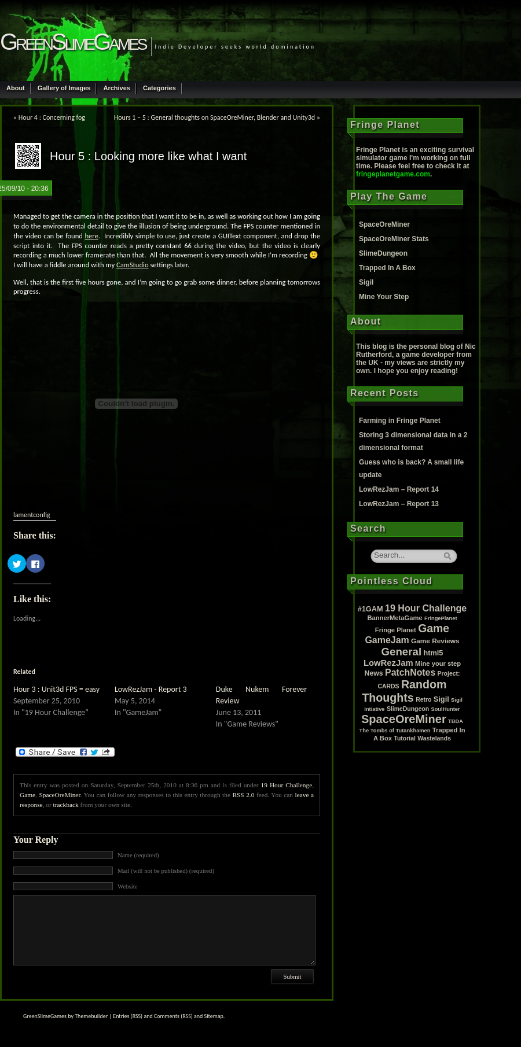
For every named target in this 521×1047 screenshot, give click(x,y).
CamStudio (132, 264)
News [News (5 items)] (374, 673)
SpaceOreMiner (59, 794)
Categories (159, 87)
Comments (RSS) (173, 1016)
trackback (66, 804)
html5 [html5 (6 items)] (433, 652)
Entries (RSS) (127, 1016)
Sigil (366, 282)
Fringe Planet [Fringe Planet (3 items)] (395, 629)
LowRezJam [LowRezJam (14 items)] (388, 663)
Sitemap (213, 1016)
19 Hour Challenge (287, 784)
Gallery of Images (64, 87)
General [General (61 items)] (401, 652)
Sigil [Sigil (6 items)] (441, 699)
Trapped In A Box (387, 268)
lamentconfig (31, 515)
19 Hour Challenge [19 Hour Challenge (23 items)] (426, 608)
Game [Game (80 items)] (433, 628)
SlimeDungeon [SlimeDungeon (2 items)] (408, 709)
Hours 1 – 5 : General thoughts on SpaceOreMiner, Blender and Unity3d (214, 117)
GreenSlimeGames (72, 41)
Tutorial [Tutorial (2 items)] (405, 738)
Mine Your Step (384, 297)
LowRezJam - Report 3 (151, 689)
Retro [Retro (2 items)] (423, 699)
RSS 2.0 (244, 794)
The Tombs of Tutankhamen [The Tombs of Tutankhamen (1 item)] (395, 730)
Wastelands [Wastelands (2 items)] (434, 738)
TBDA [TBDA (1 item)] (455, 721)
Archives (116, 87)
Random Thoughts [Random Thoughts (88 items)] (404, 691)
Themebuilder (91, 1016)
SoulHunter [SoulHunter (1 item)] (445, 709)
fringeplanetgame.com (393, 174)
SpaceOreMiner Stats (394, 239)
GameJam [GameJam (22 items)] (387, 640)
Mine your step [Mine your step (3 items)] (438, 663)
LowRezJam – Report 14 (399, 489)
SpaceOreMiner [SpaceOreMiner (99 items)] (403, 719)
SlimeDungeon (383, 253)
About (15, 87)
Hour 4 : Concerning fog (52, 117)
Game (27, 794)
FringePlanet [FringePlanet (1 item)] (440, 618)
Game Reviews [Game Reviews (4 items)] (435, 641)
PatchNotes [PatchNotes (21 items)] (410, 672)
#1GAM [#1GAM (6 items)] (370, 608)
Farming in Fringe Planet (400, 420)
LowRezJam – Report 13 (399, 504)
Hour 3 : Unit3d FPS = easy (56, 689)
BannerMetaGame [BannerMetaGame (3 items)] (394, 617)
